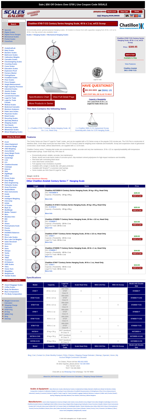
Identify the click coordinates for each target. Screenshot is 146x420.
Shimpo (7, 251)
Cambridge (9, 158)
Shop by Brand (13, 137)
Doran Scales (10, 178)
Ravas (7, 235)
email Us (107, 90)
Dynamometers (85, 391)
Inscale (7, 196)
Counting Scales (11, 64)
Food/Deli (77, 391)
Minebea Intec (10, 217)
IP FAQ (7, 312)
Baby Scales (9, 50)
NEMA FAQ (9, 314)
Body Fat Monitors (12, 289)
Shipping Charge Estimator (84, 355)
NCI (6, 221)
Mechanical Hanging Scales (57, 35)
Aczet (7, 142)
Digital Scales (10, 32)
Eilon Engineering (11, 183)
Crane (65, 391)
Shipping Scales (11, 123)
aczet (44, 402)
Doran (60, 404)
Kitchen (49, 393)
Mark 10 (8, 208)
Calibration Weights (12, 57)
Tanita (7, 253)
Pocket (110, 393)
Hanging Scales (39, 35)
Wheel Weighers (91, 395)
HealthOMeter (10, 190)
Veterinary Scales (11, 127)
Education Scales (11, 69)
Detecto (7, 169)
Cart (34, 355)
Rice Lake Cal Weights (13, 239)
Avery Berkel (9, 151)
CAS (6, 160)
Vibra (7, 267)
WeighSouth (9, 273)
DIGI (6, 171)
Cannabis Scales (11, 59)
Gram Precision (10, 187)
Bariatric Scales (11, 53)
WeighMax (8, 271)
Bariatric (91, 389)
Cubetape (8, 167)
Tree (97, 408)
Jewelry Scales (10, 91)
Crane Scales (10, 66)
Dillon (7, 176)
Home (112, 355)
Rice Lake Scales (11, 237)
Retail (114, 393)
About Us (46, 376)
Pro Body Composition (13, 294)
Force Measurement (109, 391)
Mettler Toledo (80, 406)
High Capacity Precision (14, 87)
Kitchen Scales (10, 93)
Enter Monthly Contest (54, 355)
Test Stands (9, 125)
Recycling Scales (11, 118)
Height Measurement (12, 84)
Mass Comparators (12, 292)
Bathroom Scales (11, 55)
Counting (59, 391)
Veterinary (83, 395)
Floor (101, 391)
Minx (6, 214)
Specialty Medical (11, 121)
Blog (6, 316)
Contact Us (41, 355)
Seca (6, 246)
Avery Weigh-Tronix (12, 153)
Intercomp (8, 201)
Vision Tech (9, 269)
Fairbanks (85, 404)
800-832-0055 (83, 362)
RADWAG (42, 408)
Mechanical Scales (12, 37)
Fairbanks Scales (11, 185)
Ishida (7, 203)
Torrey (7, 255)
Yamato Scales (10, 276)
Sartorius (8, 244)
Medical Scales (10, 105)
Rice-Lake (53, 408)
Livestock (43, 393)
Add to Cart (137, 196)
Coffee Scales (10, 287)
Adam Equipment (11, 144)
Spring (52, 395)
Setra (7, 248)
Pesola (7, 228)
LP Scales (8, 205)
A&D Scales (71, 402)
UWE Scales (9, 264)
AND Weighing (10, 149)
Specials (8, 30)
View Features (130, 64)
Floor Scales (9, 80)
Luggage (80, 393)
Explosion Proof (11, 71)
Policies (71, 355)
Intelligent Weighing (12, 199)
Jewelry (37, 393)
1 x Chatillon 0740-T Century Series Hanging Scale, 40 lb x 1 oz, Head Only (49, 129)
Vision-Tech (63, 410)
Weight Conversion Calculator (76, 357)
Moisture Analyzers (12, 109)
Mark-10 (66, 406)
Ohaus (7, 224)
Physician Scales (11, 114)
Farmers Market (10, 73)
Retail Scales (9, 116)
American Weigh (11, 146)
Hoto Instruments (11, 192)
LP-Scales (60, 406)
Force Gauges (10, 82)
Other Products (14, 280)
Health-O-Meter (103, 404)
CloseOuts (9, 41)
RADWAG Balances (12, 233)
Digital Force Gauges (13, 34)
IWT (35, 406)
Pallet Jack (104, 393)
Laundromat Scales (12, 96)
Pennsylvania (113, 406)
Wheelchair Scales (12, 130)
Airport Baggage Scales (14, 285)
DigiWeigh (8, 174)
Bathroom (97, 389)
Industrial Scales (11, 89)
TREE (7, 258)
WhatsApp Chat (69, 372)
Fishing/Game (10, 75)
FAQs (65, 355)
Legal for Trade (10, 98)
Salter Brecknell (11, 242)
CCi (6, 162)
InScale (39, 406)
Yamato (84, 410)
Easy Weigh (9, 180)
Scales (29, 35)
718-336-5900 (85, 364)
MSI (6, 219)
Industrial (31, 393)
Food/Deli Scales (11, 78)
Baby (86, 389)
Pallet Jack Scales (11, 111)
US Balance (9, 262)
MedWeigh (9, 210)
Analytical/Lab (10, 48)
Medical (85, 393)
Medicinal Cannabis (12, 107)
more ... (56, 32)
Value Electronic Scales (56, 389)
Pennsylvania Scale (12, 226)
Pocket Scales (10, 39)
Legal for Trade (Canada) (69, 393)
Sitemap (8, 319)
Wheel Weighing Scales (13, 132)
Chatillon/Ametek (11, 165)
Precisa (7, 230)
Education (70, 391)
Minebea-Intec (89, 406)
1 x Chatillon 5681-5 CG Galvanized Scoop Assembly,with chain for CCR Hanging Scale (92, 129)
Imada (7, 194)
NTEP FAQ (9, 310)
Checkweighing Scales (13, 62)
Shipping (57, 395)
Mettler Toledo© (11, 212)
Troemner (8, 260)
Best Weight (9, 155)
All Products (55, 376)
